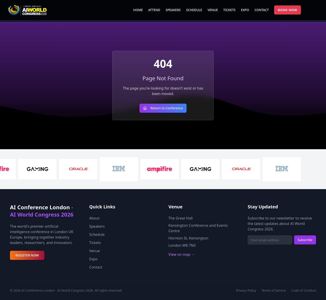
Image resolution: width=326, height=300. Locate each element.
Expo (93, 258)
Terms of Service (273, 290)
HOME (138, 10)
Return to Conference (163, 108)
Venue (94, 250)
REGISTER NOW (27, 255)
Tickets (95, 242)
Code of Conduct (303, 290)
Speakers (97, 226)
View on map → (181, 254)
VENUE (213, 10)
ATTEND (154, 10)
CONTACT (261, 10)
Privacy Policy (246, 290)
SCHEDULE (194, 10)
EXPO (245, 10)
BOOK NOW (287, 10)
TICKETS (229, 10)
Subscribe (305, 240)
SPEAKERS (173, 10)
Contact (95, 267)
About (94, 218)
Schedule (97, 234)
